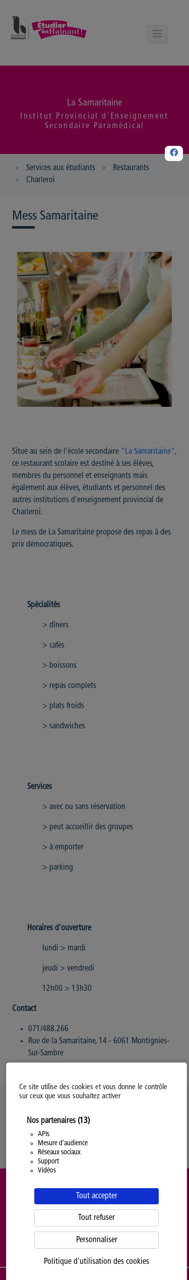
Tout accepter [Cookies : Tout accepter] (96, 1196)
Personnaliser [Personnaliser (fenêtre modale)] (96, 1240)
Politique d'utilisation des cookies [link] (96, 1262)
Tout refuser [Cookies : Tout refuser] (96, 1218)
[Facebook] (173, 153)
